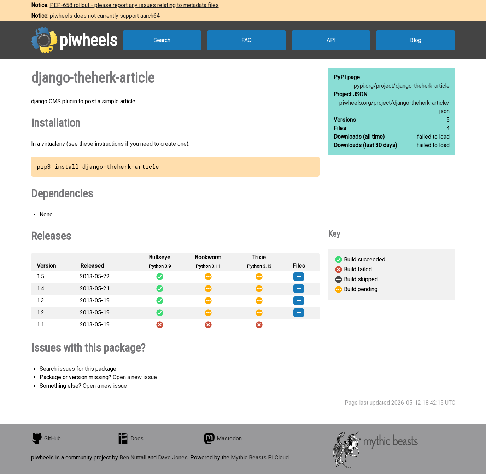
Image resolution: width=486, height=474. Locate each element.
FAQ (246, 40)
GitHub (46, 438)
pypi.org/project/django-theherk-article (402, 85)
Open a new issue (135, 377)
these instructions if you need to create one (133, 143)
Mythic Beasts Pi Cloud (260, 457)
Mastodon (223, 438)
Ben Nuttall (132, 457)
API (331, 40)
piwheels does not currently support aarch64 (105, 15)
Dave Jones (173, 457)
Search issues (57, 368)
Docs (130, 438)
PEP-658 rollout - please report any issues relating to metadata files (134, 5)
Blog (415, 40)
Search (161, 40)
